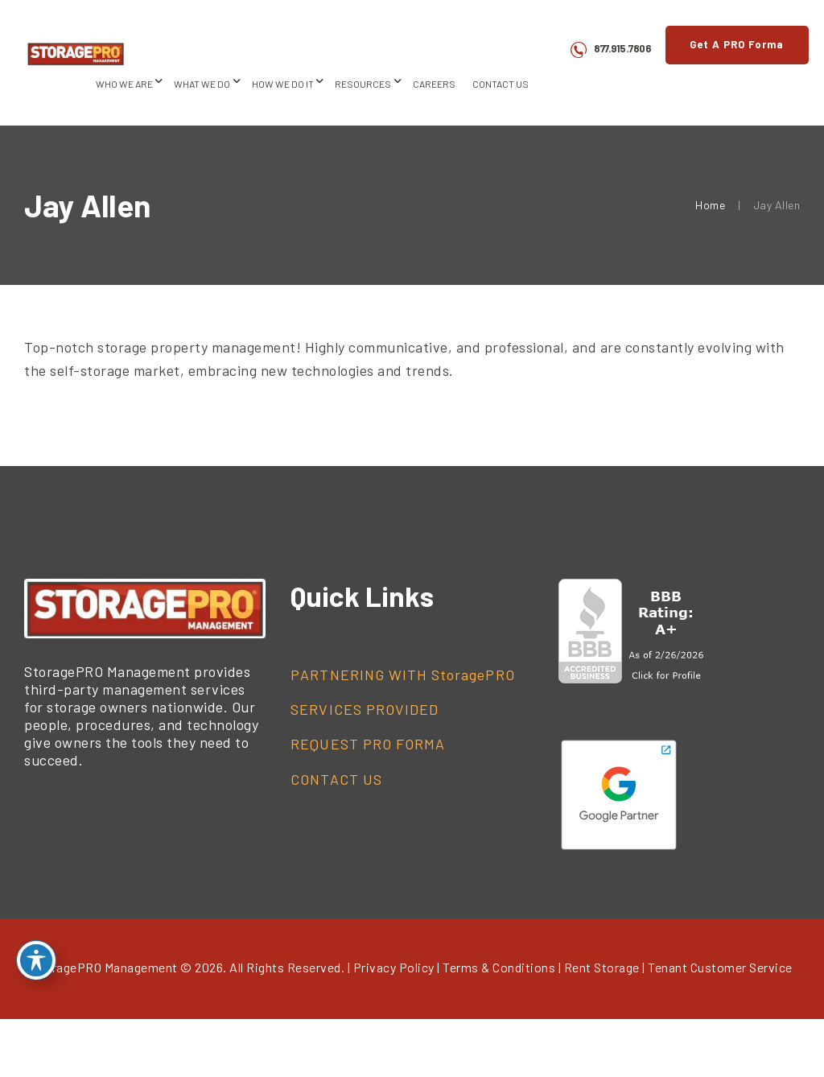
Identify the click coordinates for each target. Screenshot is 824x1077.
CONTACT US (336, 779)
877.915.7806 (622, 48)
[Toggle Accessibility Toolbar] (36, 960)
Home (710, 205)
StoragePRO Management (104, 967)
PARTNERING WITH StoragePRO (402, 674)
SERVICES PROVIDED (364, 709)
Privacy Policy (394, 967)
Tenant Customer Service (720, 967)
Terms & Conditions (499, 967)
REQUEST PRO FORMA (367, 744)
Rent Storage (602, 967)
